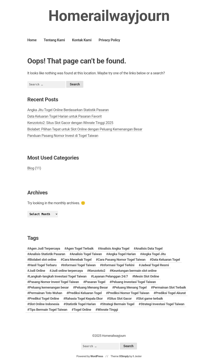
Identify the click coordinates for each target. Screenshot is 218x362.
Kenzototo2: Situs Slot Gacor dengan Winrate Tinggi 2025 (70, 123)
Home (32, 40)
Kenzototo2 (97, 271)
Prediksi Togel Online (44, 299)
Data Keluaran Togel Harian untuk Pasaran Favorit (64, 116)
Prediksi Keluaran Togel (85, 293)
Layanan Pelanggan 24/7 (110, 276)
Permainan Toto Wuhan (45, 293)
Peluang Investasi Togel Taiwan (134, 282)
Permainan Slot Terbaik (169, 287)
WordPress (96, 356)
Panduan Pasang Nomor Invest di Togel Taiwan (62, 135)
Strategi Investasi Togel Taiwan (162, 304)
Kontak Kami (82, 40)
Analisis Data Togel (149, 249)
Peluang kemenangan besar (49, 287)
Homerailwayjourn (109, 16)
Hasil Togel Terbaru (43, 265)
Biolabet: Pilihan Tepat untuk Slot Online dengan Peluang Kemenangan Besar (84, 129)
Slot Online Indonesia (44, 304)
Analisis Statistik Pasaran (47, 254)
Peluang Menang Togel (130, 287)
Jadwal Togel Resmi (155, 265)
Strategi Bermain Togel (118, 304)
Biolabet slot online (42, 260)
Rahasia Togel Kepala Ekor (84, 299)
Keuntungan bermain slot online (134, 271)
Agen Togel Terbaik (80, 249)
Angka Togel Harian (122, 254)
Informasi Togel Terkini (118, 265)
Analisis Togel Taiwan (86, 254)
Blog (30, 168)
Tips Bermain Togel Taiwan (48, 310)
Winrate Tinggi (107, 310)
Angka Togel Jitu (154, 254)
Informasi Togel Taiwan (79, 265)
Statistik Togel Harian (80, 304)
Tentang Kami (54, 40)
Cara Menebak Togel (76, 260)
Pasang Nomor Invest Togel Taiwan (54, 282)
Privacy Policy (109, 40)
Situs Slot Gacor (120, 299)
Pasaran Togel (95, 282)
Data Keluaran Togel (166, 260)
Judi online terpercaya (67, 271)
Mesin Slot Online (146, 276)
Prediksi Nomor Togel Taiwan (128, 293)
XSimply (124, 356)
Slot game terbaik (150, 299)
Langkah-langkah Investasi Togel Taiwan (57, 276)
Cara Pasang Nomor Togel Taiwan (122, 260)
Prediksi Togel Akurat (170, 293)
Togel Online (82, 310)
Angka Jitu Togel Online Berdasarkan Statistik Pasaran (68, 110)
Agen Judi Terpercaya (44, 249)
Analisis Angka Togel (114, 249)
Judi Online (37, 271)
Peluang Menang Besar (91, 287)
